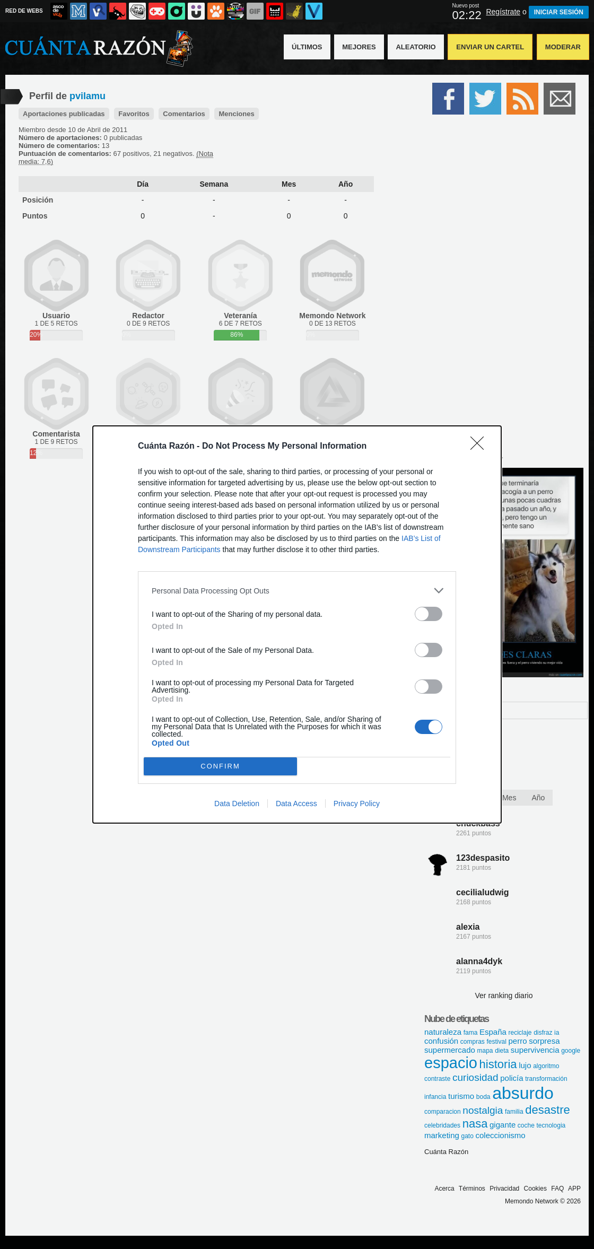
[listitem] (297, 590)
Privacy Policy (357, 803)
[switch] (428, 614)
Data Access (296, 803)
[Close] (480, 446)
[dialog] (297, 624)
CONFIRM (220, 767)
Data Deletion (236, 803)
